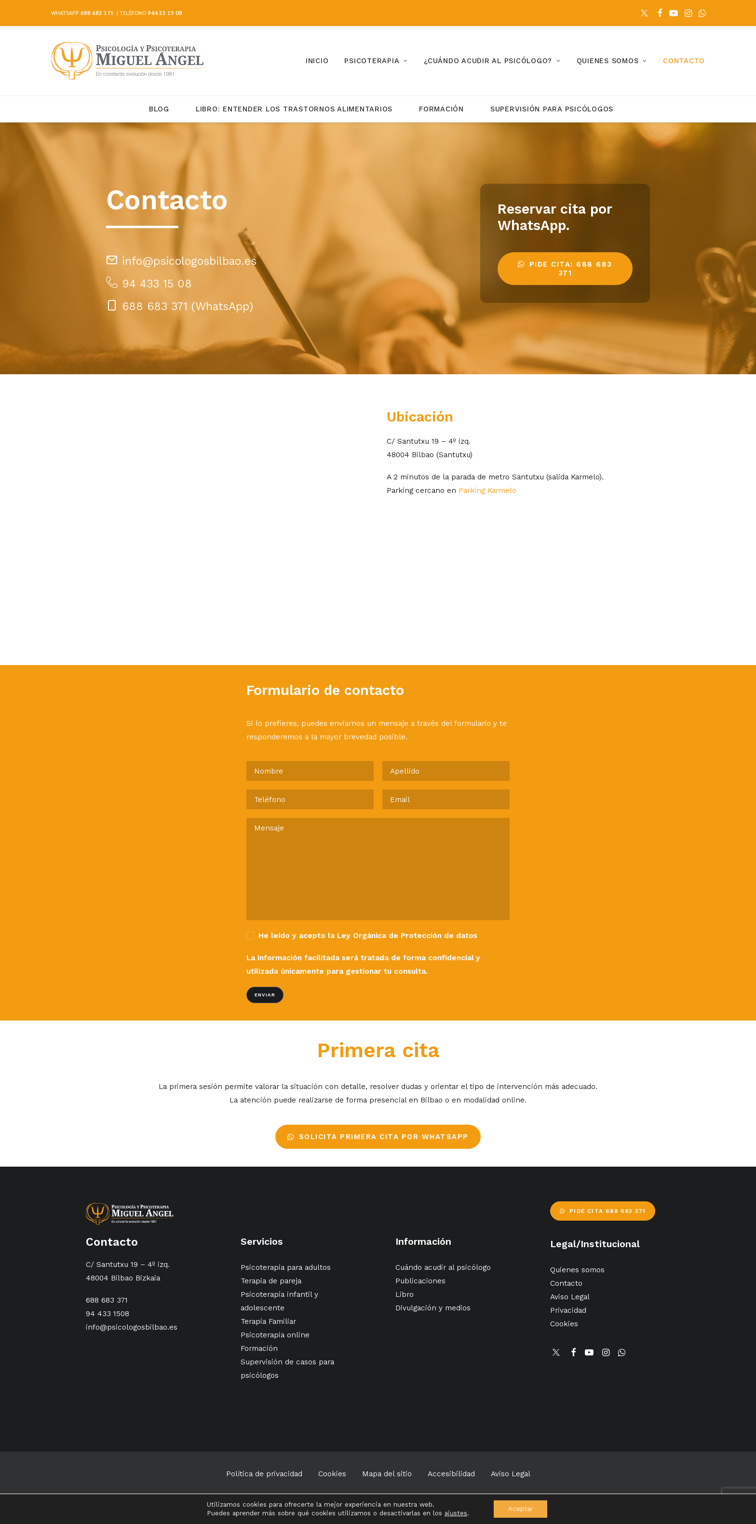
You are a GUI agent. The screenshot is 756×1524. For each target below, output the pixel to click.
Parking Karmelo (487, 490)
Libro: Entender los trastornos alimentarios (294, 109)
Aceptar (520, 1509)
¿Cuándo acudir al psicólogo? (492, 60)
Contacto (684, 60)
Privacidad (568, 1310)
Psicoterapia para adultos (286, 1267)
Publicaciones (420, 1280)
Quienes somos (612, 60)
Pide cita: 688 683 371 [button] (566, 268)
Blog (159, 109)
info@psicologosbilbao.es (131, 1327)
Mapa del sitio (387, 1473)
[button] (644, 13)
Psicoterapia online (275, 1334)
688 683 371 (97, 12)
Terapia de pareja (271, 1280)
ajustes (456, 1513)
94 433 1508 (107, 1313)
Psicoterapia (376, 60)
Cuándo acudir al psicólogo (443, 1267)
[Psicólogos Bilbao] (129, 60)
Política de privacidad (264, 1473)
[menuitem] (644, 13)
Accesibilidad (451, 1473)
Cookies (564, 1323)
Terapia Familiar (268, 1321)
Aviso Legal (570, 1296)
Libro (404, 1294)
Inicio (317, 60)
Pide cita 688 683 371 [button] (603, 1211)
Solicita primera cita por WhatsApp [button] (378, 1136)
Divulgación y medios (433, 1307)
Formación (441, 109)
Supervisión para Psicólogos (551, 109)
